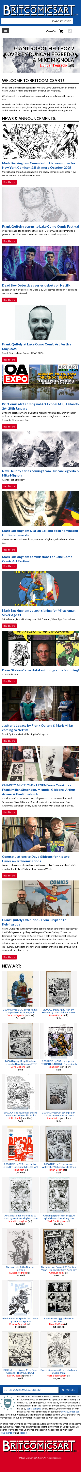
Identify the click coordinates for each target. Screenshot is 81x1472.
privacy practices (70, 1411)
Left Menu (5, 30)
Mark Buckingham (18, 1221)
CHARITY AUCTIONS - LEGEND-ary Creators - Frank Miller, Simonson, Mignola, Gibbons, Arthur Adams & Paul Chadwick (38, 789)
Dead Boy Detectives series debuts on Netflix (36, 285)
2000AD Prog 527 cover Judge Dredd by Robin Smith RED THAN (20, 1165)
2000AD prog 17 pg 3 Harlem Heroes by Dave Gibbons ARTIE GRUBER (20, 1064)
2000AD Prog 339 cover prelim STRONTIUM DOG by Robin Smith (59, 1062)
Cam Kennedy (56, 1272)
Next (75, 56)
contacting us (34, 1408)
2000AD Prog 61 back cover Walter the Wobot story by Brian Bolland (59, 1167)
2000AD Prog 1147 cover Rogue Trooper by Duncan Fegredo (20, 1011)
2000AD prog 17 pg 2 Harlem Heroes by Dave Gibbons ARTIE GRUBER (58, 1012)
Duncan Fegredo (53, 65)
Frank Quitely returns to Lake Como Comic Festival (40, 226)
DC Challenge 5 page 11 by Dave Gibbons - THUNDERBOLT (20, 1371)
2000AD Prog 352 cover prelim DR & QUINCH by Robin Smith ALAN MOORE (20, 1115)
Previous (6, 56)
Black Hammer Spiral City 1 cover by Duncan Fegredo (20, 1320)
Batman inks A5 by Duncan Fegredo (20, 1268)
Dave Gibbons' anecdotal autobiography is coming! (40, 670)
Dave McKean (56, 1324)
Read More (9, 182)
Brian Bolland (56, 1169)
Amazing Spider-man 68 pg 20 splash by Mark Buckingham (59, 1217)
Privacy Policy (7, 1432)
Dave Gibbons (56, 1015)
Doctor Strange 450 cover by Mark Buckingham (58, 1371)
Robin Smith (53, 1066)
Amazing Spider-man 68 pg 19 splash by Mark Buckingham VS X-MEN (20, 1218)
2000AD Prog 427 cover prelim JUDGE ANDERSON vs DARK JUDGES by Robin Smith (58, 1115)
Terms (23, 1432)
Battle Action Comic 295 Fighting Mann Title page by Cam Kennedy (59, 1268)
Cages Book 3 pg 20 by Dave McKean (59, 1320)
